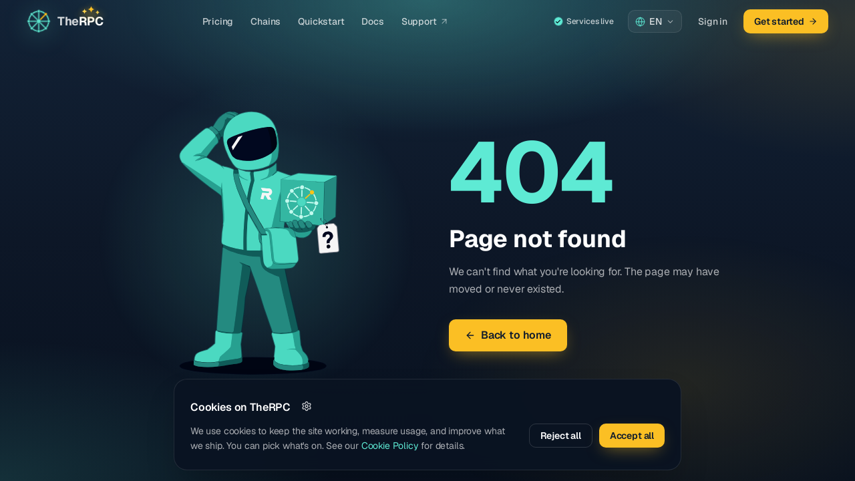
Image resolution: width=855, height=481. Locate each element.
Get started (786, 21)
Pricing (218, 21)
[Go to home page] (65, 21)
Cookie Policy (390, 446)
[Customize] (307, 406)
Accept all (632, 436)
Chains (265, 21)
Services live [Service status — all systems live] (584, 21)
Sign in (712, 21)
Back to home (508, 335)
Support (425, 21)
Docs (372, 21)
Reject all (560, 436)
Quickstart (321, 21)
